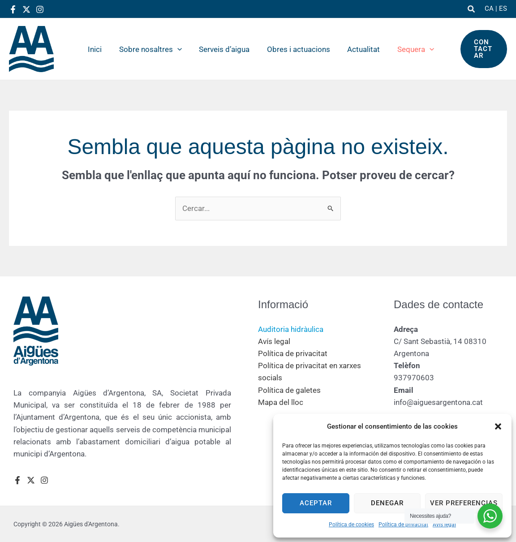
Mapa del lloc (280, 402)
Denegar (387, 503)
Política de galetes (289, 390)
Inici (97, 49)
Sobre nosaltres (150, 49)
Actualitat (357, 49)
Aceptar (316, 503)
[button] (498, 426)
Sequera (407, 49)
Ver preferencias (464, 503)
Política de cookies (351, 524)
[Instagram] (40, 9)
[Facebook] (13, 9)
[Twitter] (26, 9)
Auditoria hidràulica (290, 329)
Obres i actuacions (294, 49)
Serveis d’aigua (222, 49)
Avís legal (444, 524)
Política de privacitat (403, 524)
